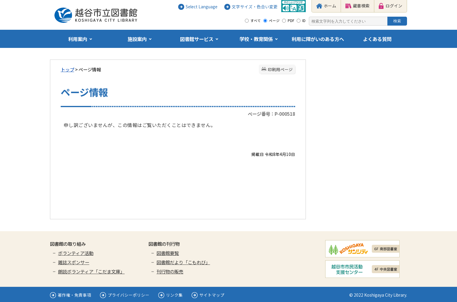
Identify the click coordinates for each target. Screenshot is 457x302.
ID (304, 20)
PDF (291, 20)
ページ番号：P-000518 (271, 113)
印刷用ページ (280, 69)
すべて (256, 20)
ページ (274, 20)
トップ (67, 69)
